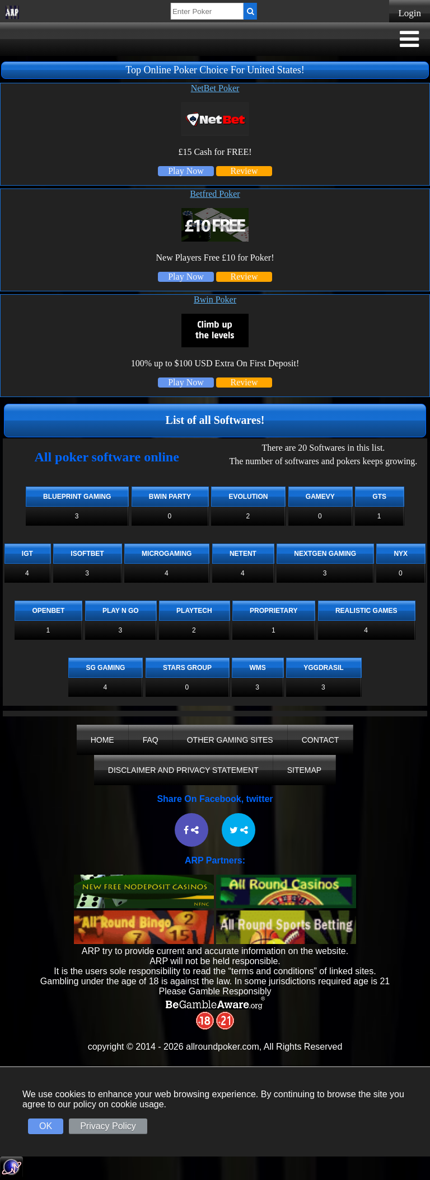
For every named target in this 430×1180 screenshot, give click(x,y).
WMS (257, 668)
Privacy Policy (108, 1126)
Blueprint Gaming (77, 497)
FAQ (150, 739)
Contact (320, 739)
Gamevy (320, 497)
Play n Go (120, 611)
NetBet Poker (215, 88)
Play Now (186, 171)
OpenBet (48, 611)
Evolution (248, 497)
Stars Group (187, 668)
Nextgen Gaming (325, 554)
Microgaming (166, 554)
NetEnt (243, 554)
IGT (27, 554)
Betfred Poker (215, 194)
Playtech (194, 611)
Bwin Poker (215, 299)
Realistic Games (366, 611)
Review (244, 171)
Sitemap (304, 770)
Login (409, 13)
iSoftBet (87, 554)
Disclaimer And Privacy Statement (183, 770)
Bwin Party (170, 497)
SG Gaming (105, 668)
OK (45, 1126)
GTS (379, 497)
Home (102, 739)
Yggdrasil (323, 668)
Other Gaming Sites (230, 739)
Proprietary (273, 611)
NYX (401, 554)
